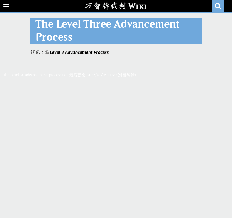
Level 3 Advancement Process (79, 52)
